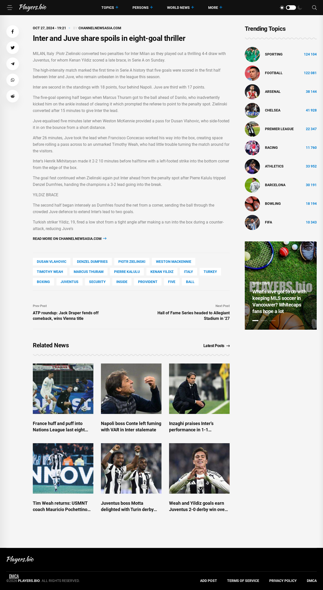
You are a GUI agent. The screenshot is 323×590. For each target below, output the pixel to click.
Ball (190, 282)
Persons (140, 8)
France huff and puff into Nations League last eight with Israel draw (59, 430)
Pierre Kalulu (127, 272)
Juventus (69, 282)
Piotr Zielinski (131, 262)
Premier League (279, 129)
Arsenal (273, 92)
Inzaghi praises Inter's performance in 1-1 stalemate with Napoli (191, 430)
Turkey (210, 272)
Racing (271, 148)
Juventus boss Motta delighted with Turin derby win (127, 509)
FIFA (268, 222)
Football (274, 73)
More (213, 8)
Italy (188, 272)
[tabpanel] (281, 285)
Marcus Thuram (88, 272)
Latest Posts (216, 345)
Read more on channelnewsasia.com (69, 238)
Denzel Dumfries (92, 262)
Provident (147, 282)
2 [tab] (264, 320)
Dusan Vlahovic (51, 262)
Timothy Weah (50, 272)
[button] (12, 31)
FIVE (171, 282)
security (97, 282)
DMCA (312, 581)
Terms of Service (243, 581)
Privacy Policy (283, 581)
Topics (107, 8)
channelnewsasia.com (99, 28)
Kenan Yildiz (161, 272)
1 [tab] (255, 320)
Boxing (43, 282)
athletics (274, 166)
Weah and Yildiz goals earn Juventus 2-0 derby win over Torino (197, 509)
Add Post (208, 581)
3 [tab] (273, 320)
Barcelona (275, 185)
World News (178, 8)
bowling (273, 204)
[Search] (314, 7)
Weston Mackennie (173, 262)
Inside (121, 282)
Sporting (274, 54)
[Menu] (9, 7)
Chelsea (272, 110)
